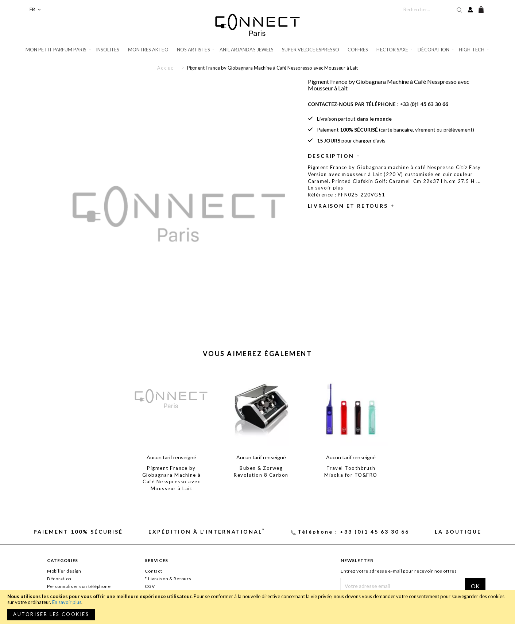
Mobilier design (64, 571)
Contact (153, 571)
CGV (150, 586)
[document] (257, 607)
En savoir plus (66, 602)
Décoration (59, 578)
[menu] (257, 49)
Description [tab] (331, 156)
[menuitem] (58, 49)
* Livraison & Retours (168, 578)
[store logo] (257, 24)
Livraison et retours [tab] (348, 206)
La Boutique (458, 532)
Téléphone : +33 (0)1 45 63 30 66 (353, 532)
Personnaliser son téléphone (79, 586)
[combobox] (427, 9)
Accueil (168, 68)
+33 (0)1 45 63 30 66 (424, 104)
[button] (35, 9)
